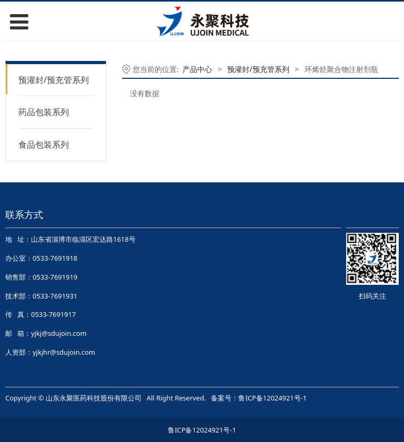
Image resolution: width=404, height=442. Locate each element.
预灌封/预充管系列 (53, 80)
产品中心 (197, 69)
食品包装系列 (43, 144)
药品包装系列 (43, 112)
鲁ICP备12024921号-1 (272, 398)
